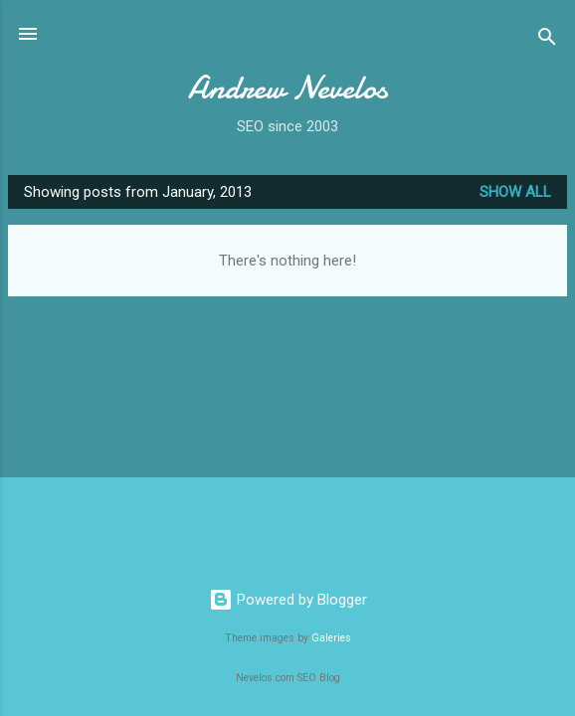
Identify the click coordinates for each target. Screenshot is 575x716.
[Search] (547, 40)
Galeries (331, 637)
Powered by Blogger (288, 600)
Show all (515, 192)
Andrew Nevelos (288, 88)
